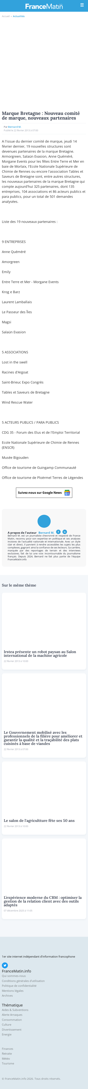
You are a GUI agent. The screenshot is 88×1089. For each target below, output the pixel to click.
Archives (7, 995)
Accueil (6, 16)
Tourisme (8, 1063)
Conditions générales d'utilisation (23, 981)
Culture (6, 1024)
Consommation (12, 1020)
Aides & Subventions (15, 1010)
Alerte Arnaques (12, 1014)
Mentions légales (12, 991)
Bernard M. (14, 126)
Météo (6, 1058)
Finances (7, 1049)
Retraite (7, 1053)
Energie (6, 1034)
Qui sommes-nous (14, 976)
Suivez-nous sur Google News (44, 493)
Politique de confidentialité (19, 985)
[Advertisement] (44, 63)
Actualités (19, 16)
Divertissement (11, 1029)
